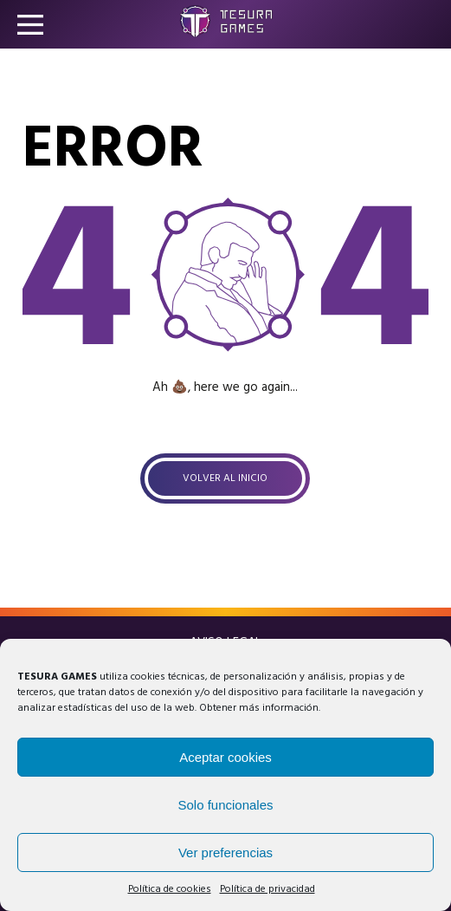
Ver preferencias (225, 852)
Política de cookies (169, 889)
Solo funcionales (225, 804)
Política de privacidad (267, 889)
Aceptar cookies (225, 757)
